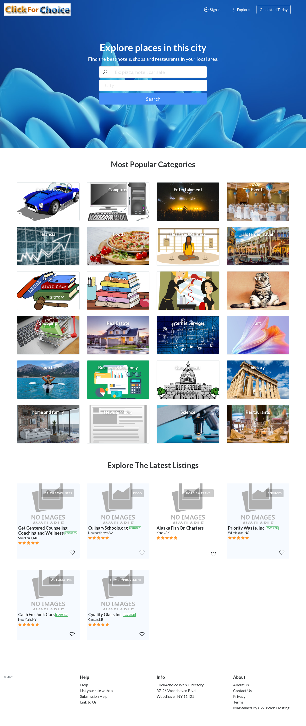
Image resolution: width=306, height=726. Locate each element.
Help (84, 684)
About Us (241, 684)
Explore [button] (240, 9)
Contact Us (242, 690)
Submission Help (94, 696)
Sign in (211, 9)
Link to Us (88, 702)
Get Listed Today (274, 9)
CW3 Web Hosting (274, 707)
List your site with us (96, 690)
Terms (238, 702)
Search (153, 99)
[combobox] (153, 85)
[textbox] (153, 85)
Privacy (239, 696)
